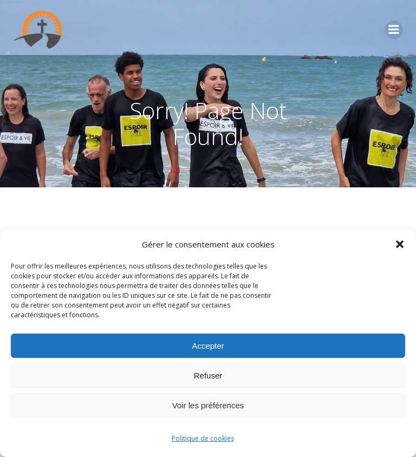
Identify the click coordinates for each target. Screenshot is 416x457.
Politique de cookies (203, 438)
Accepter (208, 345)
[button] (399, 244)
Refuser (208, 375)
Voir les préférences (208, 405)
